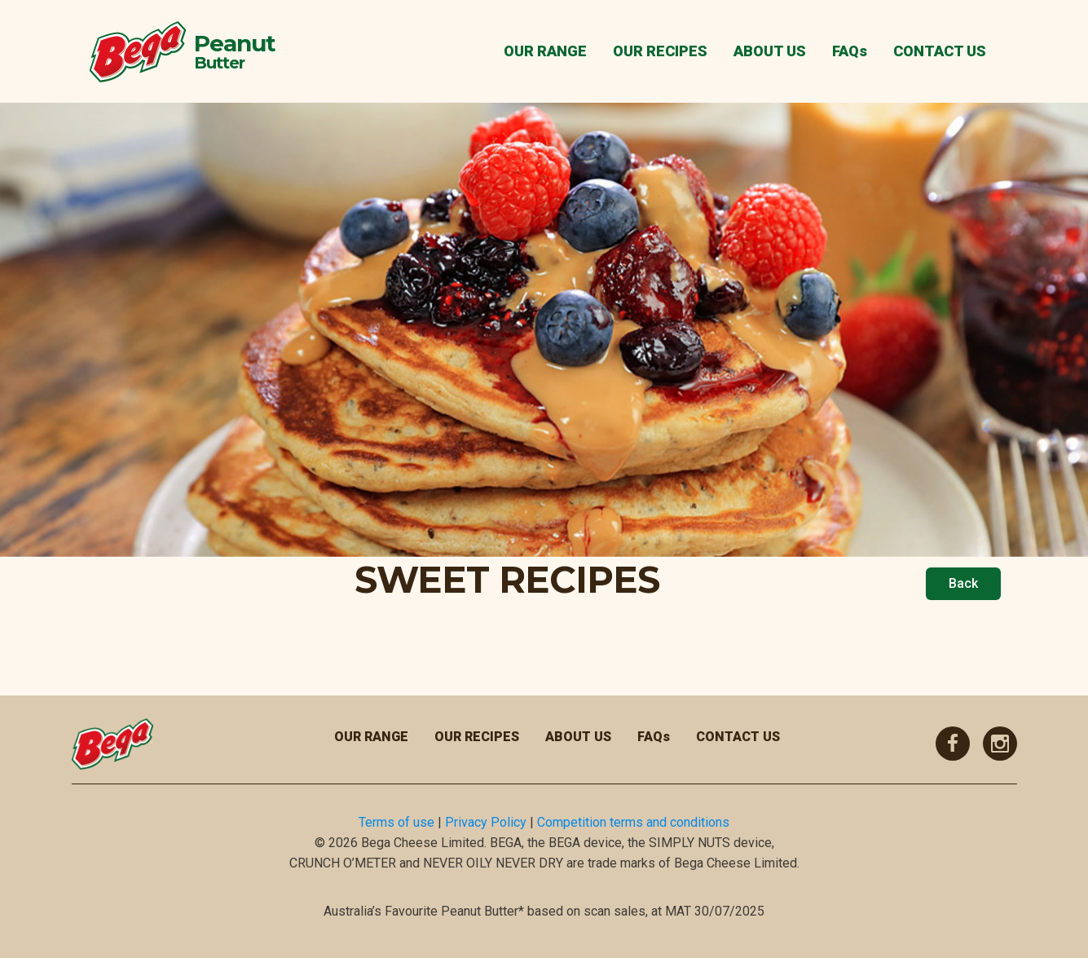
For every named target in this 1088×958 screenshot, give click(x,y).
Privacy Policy (485, 822)
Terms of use (396, 822)
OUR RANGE (545, 51)
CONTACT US (939, 51)
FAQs (849, 51)
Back (963, 583)
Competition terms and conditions (633, 822)
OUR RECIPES (660, 51)
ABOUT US (769, 51)
